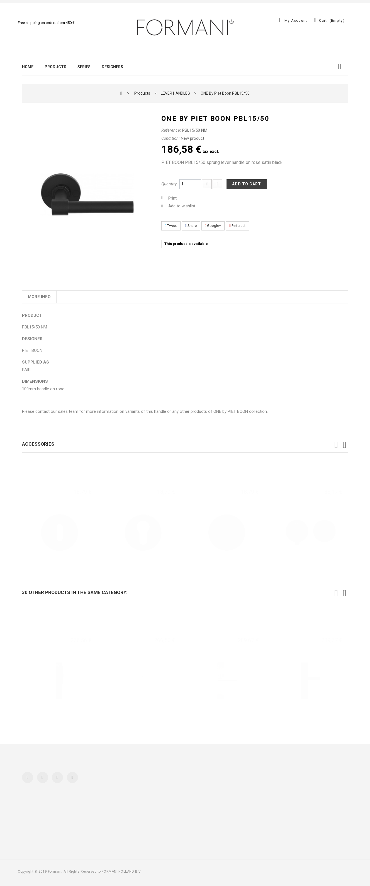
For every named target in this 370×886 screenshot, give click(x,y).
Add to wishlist (181, 205)
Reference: (171, 130)
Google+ (213, 226)
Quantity (169, 183)
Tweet (171, 226)
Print (172, 198)
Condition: (170, 138)
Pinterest (237, 226)
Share (191, 226)
